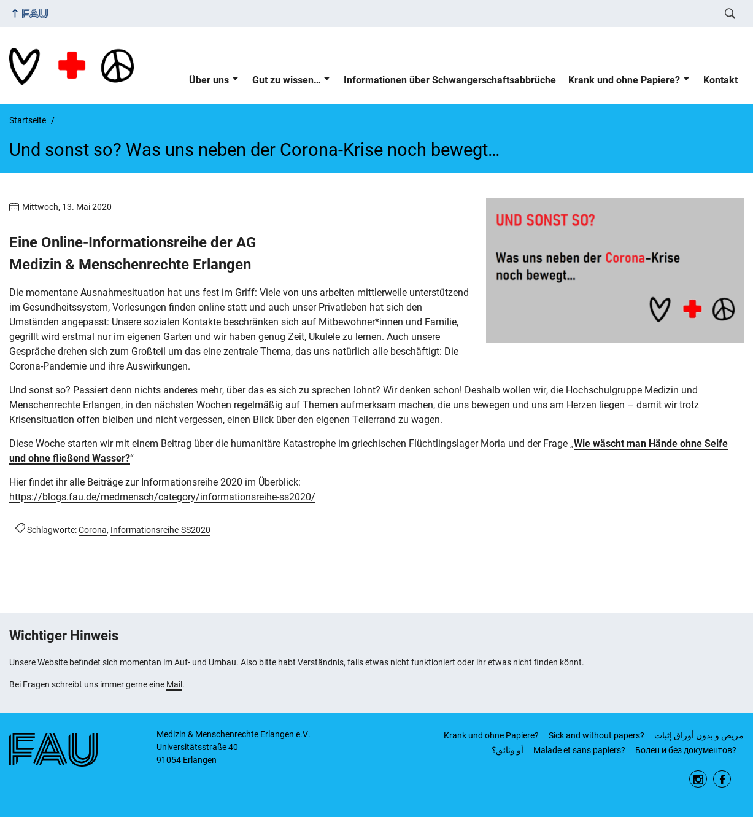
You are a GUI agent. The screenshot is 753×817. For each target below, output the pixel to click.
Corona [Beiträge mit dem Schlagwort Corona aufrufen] (93, 530)
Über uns (209, 80)
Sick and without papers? (596, 735)
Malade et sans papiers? (579, 750)
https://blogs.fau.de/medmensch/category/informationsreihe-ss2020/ (162, 497)
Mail (174, 684)
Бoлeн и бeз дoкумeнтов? (685, 750)
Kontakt (720, 80)
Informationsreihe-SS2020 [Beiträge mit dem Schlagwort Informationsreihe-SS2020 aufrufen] (160, 530)
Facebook (722, 779)
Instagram (698, 779)
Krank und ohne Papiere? (624, 80)
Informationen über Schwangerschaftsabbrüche (450, 80)
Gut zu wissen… (286, 80)
